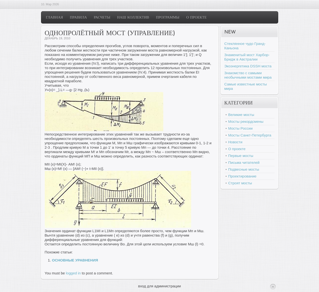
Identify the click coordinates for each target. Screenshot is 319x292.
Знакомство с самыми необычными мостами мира (248, 75)
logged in (73, 273)
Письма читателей (244, 162)
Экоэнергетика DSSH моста (248, 66)
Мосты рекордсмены (246, 121)
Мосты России (240, 128)
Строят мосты (240, 183)
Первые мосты (240, 156)
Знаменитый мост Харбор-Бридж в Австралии (247, 57)
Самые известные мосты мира (245, 86)
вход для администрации (159, 286)
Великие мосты (241, 115)
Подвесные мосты (243, 169)
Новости (235, 142)
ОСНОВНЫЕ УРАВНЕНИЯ (75, 260)
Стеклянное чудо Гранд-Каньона (245, 46)
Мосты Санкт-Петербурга (249, 135)
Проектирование (242, 176)
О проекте (237, 149)
